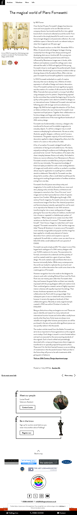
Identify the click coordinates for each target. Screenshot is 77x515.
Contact (61, 513)
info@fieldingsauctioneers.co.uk (46, 501)
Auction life (56, 368)
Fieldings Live (12, 513)
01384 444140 (28, 501)
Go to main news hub (9, 375)
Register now (26, 432)
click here (61, 506)
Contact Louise (27, 407)
